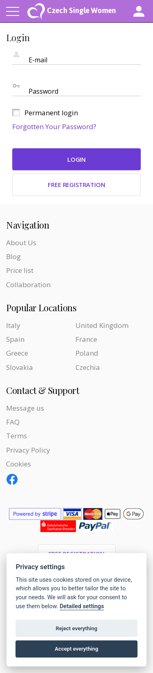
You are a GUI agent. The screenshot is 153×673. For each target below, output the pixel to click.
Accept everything (76, 649)
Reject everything (76, 628)
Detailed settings (82, 606)
